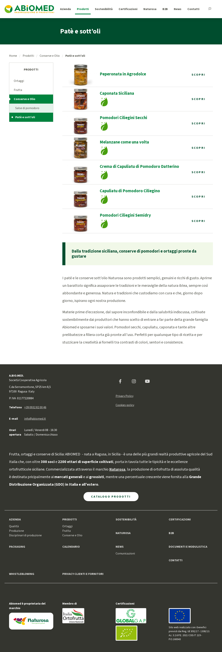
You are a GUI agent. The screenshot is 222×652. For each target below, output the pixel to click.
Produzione (16, 531)
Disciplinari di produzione (25, 535)
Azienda (65, 9)
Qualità (14, 526)
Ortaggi (19, 81)
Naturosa (149, 9)
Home (13, 56)
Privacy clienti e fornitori (83, 574)
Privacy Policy (124, 396)
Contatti (193, 9)
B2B (165, 9)
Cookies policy (125, 405)
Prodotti (83, 9)
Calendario (71, 547)
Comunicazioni (125, 553)
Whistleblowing (21, 574)
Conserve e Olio (50, 56)
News (177, 9)
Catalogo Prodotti (111, 497)
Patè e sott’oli (25, 117)
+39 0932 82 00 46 (35, 407)
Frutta (18, 90)
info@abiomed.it (35, 419)
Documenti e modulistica (188, 547)
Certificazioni (128, 9)
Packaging (17, 547)
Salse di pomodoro (27, 108)
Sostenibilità (104, 9)
